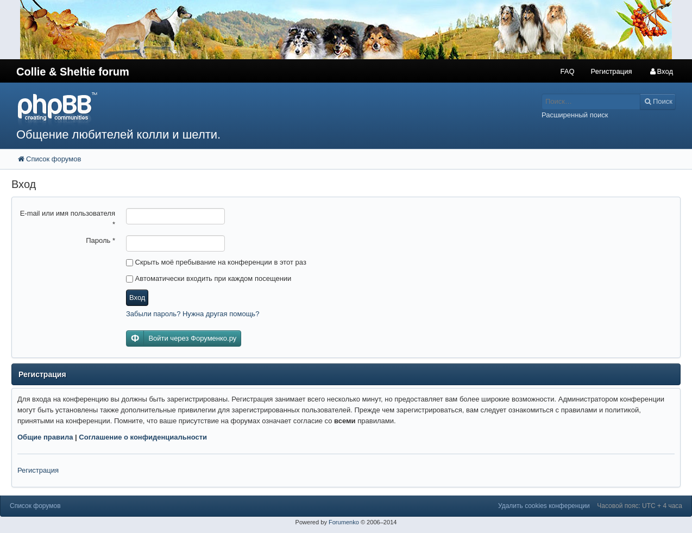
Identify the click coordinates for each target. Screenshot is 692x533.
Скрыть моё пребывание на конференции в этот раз (216, 262)
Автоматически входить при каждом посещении (208, 278)
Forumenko (344, 522)
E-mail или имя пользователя (67, 218)
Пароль (100, 240)
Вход (137, 297)
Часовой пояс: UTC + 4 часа (639, 506)
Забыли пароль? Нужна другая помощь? (192, 314)
